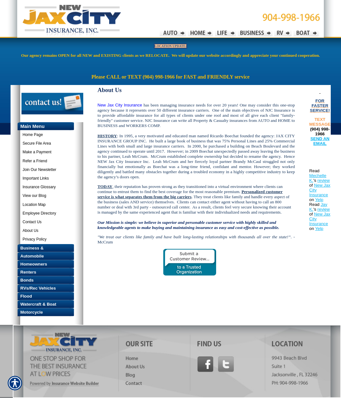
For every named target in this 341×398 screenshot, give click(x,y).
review (323, 180)
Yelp (319, 199)
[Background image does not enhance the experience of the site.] (43, 126)
